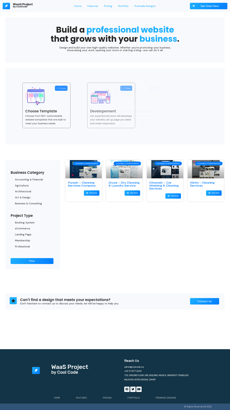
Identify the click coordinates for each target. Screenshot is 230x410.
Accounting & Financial (29, 179)
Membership (22, 240)
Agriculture (22, 185)
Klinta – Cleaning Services (202, 184)
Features (92, 6)
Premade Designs (145, 6)
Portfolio (123, 6)
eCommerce (22, 228)
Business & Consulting (28, 203)
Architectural (23, 191)
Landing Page (23, 234)
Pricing (108, 6)
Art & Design (23, 197)
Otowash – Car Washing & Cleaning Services (164, 185)
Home (78, 6)
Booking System (25, 222)
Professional (22, 246)
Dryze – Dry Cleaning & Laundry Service (124, 184)
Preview (93, 193)
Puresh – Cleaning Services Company (82, 184)
